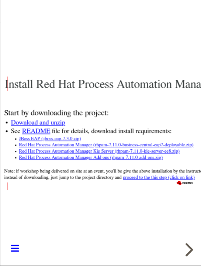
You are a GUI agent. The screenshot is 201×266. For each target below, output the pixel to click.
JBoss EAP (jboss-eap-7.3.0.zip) (50, 138)
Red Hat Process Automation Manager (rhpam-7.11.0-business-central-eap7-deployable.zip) (106, 145)
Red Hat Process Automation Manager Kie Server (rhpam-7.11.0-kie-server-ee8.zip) (99, 151)
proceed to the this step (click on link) (159, 177)
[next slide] (188, 249)
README (36, 131)
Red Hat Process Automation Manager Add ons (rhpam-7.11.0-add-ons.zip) (91, 157)
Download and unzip (38, 122)
